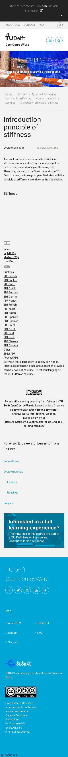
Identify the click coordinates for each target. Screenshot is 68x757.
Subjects (9, 503)
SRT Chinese (11, 345)
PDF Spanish (11, 317)
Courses (22, 94)
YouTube (28, 370)
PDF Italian (10, 308)
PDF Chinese (11, 341)
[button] (61, 15)
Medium (11, 257)
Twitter (18, 590)
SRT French (10, 304)
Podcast (11, 357)
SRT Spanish (11, 321)
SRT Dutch (10, 288)
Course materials (46, 98)
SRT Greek (10, 329)
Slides (9, 353)
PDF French (10, 300)
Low (9, 261)
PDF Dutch (9, 284)
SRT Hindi (9, 337)
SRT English (10, 280)
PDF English (10, 276)
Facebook (9, 590)
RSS (27, 590)
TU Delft (45, 590)
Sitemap (13, 642)
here (45, 6)
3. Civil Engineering (48, 148)
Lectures (10, 102)
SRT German (11, 296)
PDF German (11, 292)
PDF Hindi (9, 333)
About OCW (12, 24)
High (10, 253)
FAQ (41, 24)
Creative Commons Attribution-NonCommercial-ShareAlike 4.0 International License (37, 409)
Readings (12, 492)
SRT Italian (10, 312)
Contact (29, 24)
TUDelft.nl (43, 623)
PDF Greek (9, 325)
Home (8, 94)
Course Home (11, 461)
